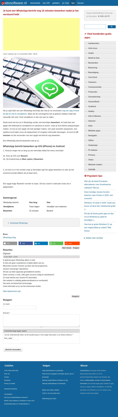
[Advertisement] (41, 34)
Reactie (6, 313)
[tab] (100, 43)
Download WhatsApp (19, 223)
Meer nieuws (66, 248)
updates (56, 3)
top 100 (46, 3)
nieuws (80, 3)
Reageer (76, 248)
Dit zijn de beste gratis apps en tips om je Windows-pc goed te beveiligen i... (99, 216)
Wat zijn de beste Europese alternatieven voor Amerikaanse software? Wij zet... (97, 184)
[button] (10, 243)
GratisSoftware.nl (85, 370)
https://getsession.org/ (12, 291)
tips (73, 3)
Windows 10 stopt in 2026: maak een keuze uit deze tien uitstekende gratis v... (99, 206)
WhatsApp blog (9, 237)
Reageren (75, 296)
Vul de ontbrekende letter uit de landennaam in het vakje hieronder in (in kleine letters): (38, 335)
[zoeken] (94, 27)
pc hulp (65, 3)
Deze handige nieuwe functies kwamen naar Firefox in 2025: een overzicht (98, 195)
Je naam (6, 304)
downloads (35, 3)
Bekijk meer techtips (94, 238)
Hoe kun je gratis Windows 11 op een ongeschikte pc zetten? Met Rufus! (98, 227)
